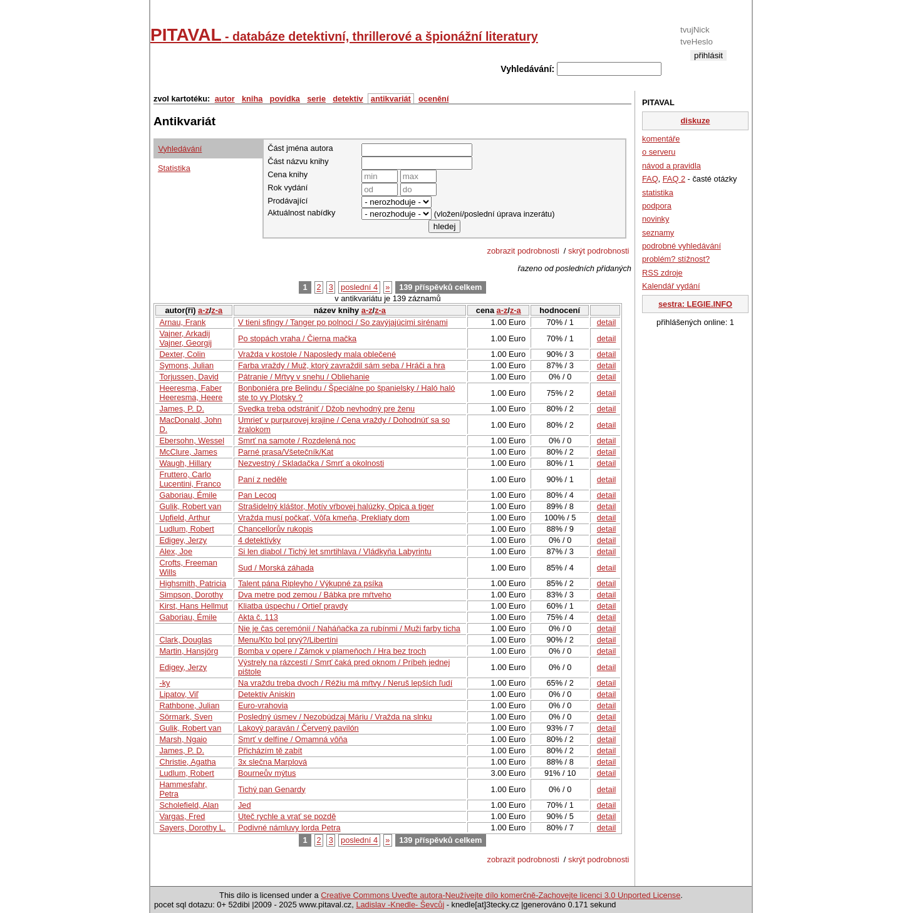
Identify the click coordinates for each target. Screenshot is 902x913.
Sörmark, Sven (185, 716)
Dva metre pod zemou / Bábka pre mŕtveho (314, 594)
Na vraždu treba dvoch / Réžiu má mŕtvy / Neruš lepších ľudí (345, 683)
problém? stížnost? (676, 259)
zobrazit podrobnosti (524, 250)
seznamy (658, 232)
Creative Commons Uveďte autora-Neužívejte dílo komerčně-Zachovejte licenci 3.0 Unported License (500, 895)
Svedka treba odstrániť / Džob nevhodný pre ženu (326, 408)
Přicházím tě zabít (270, 750)
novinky (655, 219)
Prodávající (287, 200)
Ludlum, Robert (186, 529)
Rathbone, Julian (189, 705)
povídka (285, 98)
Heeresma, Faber (190, 388)
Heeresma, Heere (190, 397)
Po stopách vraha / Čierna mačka (297, 338)
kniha (252, 98)
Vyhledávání (180, 148)
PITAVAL (344, 34)
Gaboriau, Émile (188, 495)
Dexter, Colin (182, 354)
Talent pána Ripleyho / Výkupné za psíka (310, 583)
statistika (657, 192)
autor (225, 98)
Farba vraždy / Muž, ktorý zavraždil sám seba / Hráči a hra (341, 365)
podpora (656, 205)
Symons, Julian (186, 365)
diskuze (695, 120)
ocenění (433, 98)
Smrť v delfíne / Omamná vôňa (293, 739)
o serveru (658, 152)
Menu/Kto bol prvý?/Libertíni (288, 639)
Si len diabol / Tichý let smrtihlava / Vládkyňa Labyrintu (335, 551)
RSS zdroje (662, 272)
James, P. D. (181, 408)
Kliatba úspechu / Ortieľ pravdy (293, 606)
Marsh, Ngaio (183, 739)
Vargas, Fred (182, 816)
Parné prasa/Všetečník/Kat (285, 451)
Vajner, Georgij (185, 343)
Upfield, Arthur (184, 517)
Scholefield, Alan (189, 805)
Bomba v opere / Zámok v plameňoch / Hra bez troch (332, 651)
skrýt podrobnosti (599, 250)
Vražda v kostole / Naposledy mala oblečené (317, 354)
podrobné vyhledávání (681, 245)
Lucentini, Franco (189, 483)
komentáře (661, 138)
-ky (164, 683)
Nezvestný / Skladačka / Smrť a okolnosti (311, 463)
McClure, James (188, 451)
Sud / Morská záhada (276, 567)
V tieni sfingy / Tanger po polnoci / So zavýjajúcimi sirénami (343, 322)
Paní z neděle (262, 479)
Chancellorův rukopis (275, 529)
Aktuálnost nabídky (301, 212)
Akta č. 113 (258, 617)
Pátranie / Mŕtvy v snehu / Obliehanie (304, 376)
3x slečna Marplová (272, 761)
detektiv (348, 98)
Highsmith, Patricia (192, 583)
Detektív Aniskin (266, 694)
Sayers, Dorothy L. (192, 827)
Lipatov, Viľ (178, 694)
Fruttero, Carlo (185, 474)
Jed (244, 805)
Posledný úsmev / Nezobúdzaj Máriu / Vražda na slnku (335, 716)
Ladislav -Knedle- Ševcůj (400, 904)
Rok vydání (287, 187)
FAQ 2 (674, 178)
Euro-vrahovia (263, 705)
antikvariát (391, 98)
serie (316, 98)
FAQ (650, 178)
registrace (708, 65)
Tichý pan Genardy (272, 789)
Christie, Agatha (187, 761)
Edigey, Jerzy (183, 540)
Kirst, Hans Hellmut (193, 606)
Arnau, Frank (182, 322)
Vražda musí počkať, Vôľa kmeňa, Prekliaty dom (324, 517)
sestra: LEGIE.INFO (695, 304)
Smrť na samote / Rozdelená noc (297, 440)
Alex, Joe (175, 551)
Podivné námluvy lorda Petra (289, 827)
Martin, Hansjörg (188, 651)
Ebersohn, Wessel (191, 440)
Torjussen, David (189, 376)
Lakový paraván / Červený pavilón (298, 728)
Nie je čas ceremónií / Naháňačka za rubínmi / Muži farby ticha (349, 628)
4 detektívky (259, 540)
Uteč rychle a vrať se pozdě (287, 816)
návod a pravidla (671, 165)
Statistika (174, 168)
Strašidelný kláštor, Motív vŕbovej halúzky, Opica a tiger (336, 506)
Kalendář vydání (671, 286)
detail (606, 322)
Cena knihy (287, 174)
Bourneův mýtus (267, 773)
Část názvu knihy (297, 161)
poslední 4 (359, 287)
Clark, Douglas (185, 639)
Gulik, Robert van (190, 506)
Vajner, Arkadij (184, 333)
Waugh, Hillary (185, 463)
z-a (216, 310)
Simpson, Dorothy (191, 594)
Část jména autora (300, 148)
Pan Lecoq (257, 495)
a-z (203, 310)
